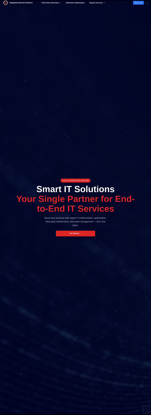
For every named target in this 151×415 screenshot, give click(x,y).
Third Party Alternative (51, 3)
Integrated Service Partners (21, 3)
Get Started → (75, 233)
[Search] (147, 3)
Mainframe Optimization (75, 3)
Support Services (97, 3)
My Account (138, 3)
